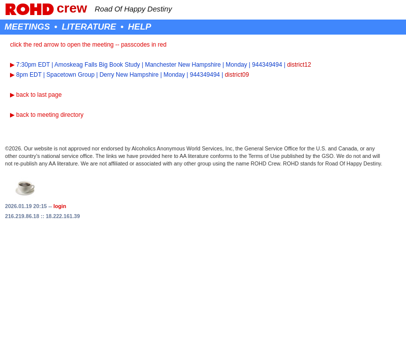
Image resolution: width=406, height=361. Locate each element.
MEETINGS (27, 27)
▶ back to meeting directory (46, 114)
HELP (139, 27)
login (60, 206)
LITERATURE (89, 27)
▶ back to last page (36, 94)
